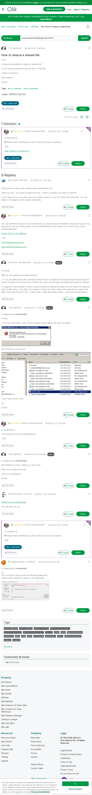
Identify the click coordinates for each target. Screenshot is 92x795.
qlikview (49, 632)
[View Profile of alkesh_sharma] (16, 494)
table (30, 636)
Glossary (5, 753)
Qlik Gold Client (7, 723)
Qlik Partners (6, 741)
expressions (50, 636)
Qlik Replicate (7, 701)
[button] (89, 47)
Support (4, 761)
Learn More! (46, 19)
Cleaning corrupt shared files (13, 502)
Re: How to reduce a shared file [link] (55, 26)
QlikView (35, 26)
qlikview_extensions (73, 636)
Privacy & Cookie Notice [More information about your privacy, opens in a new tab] (40, 792)
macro (60, 636)
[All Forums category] (5, 662)
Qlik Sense (5, 690)
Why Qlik (5, 727)
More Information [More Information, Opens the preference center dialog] (75, 789)
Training (4, 757)
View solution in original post (16, 151)
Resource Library (8, 737)
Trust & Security (38, 745)
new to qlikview (14, 88)
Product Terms (66, 770)
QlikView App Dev (17, 94)
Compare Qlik (7, 749)
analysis (7, 640)
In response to (10, 138)
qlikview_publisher (75, 632)
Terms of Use (66, 762)
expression (8, 636)
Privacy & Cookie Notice (71, 754)
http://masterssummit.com (12, 242)
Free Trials (5, 745)
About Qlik (35, 737)
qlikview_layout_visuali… (60, 629)
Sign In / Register (82, 9)
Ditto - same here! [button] (10, 103)
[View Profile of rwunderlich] (18, 131)
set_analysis (38, 636)
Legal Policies (66, 750)
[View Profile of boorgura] (14, 180)
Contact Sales (37, 768)
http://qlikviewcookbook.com (14, 247)
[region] (45, 787)
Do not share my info (70, 773)
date (17, 636)
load (23, 636)
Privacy (34, 753)
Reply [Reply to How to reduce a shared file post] (83, 109)
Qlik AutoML (6, 693)
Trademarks (65, 758)
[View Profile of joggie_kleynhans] (18, 562)
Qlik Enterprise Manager (11, 715)
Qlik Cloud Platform (9, 686)
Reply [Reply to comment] (78, 163)
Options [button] (88, 26)
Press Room (36, 741)
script (57, 632)
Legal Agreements (68, 766)
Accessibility (36, 749)
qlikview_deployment (12, 632)
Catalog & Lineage (9, 719)
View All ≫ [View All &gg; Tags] (8, 647)
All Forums (23, 26)
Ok (75, 784)
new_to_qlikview (30, 88)
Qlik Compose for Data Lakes (14, 705)
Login (35, 2)
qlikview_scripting (41, 629)
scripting (16, 640)
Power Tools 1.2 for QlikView (13, 233)
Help (69, 9)
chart (63, 632)
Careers (34, 757)
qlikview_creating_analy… (33, 632)
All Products (6, 682)
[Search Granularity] (11, 38)
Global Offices (37, 764)
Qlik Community (8, 26)
